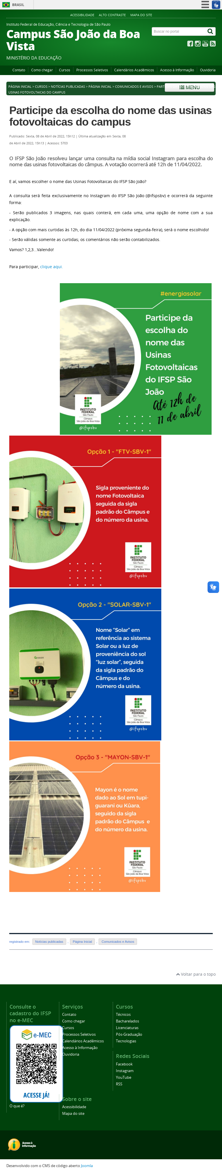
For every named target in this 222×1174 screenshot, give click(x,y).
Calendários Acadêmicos (134, 70)
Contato (18, 70)
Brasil (18, 4)
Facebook (124, 1064)
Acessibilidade (82, 15)
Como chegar (42, 70)
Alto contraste (112, 15)
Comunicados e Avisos (134, 87)
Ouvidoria (208, 70)
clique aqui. (51, 266)
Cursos (64, 70)
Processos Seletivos (92, 70)
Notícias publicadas (68, 87)
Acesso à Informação (177, 70)
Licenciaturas (127, 1027)
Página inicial (20, 87)
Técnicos (123, 1014)
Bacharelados (127, 1021)
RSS (119, 1084)
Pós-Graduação (129, 1034)
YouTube (123, 1077)
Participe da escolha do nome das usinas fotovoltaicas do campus (110, 116)
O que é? (17, 1106)
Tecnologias (126, 1041)
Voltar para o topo (196, 974)
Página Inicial (100, 87)
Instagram (125, 1070)
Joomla (87, 1165)
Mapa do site (141, 15)
